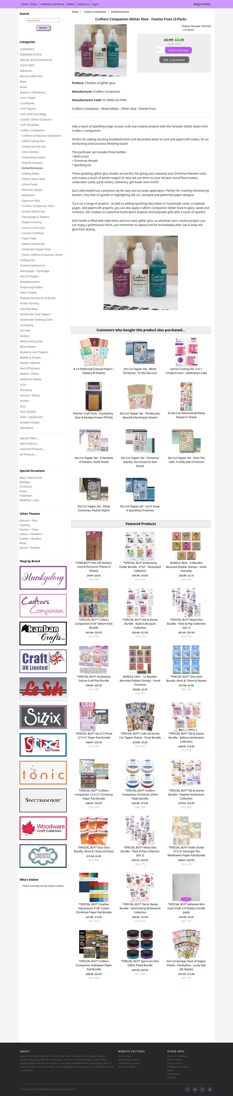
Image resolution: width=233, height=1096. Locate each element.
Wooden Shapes (30, 422)
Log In (95, 4)
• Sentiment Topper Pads (35, 249)
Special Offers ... (30, 438)
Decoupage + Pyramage (34, 271)
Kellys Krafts (201, 4)
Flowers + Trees (28, 529)
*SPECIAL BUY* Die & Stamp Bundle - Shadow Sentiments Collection (186, 794)
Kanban (24, 336)
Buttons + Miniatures (32, 92)
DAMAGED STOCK (30, 54)
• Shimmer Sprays (31, 190)
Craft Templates (29, 125)
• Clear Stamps (29, 152)
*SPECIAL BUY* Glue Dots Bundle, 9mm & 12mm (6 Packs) (94, 849)
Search (24, 13)
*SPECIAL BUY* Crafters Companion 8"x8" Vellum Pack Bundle (94, 623)
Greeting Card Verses (52, 4)
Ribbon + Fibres (29, 373)
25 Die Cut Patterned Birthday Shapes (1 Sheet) (186, 415)
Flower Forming (29, 303)
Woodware (26, 428)
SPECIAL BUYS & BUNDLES (36, 60)
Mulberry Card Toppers (34, 352)
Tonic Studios (28, 411)
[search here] (43, 20)
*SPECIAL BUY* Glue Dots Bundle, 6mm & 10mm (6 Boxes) (186, 678)
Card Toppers (28, 108)
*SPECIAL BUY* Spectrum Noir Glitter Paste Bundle (140, 963)
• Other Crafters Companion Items (41, 254)
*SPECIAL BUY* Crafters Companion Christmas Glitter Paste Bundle (140, 794)
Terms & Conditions (177, 1056)
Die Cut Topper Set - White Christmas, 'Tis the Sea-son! (140, 371)
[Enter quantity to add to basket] (160, 50)
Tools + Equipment (31, 417)
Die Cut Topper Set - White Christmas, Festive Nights (93, 508)
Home (24, 4)
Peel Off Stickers (30, 368)
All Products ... (28, 454)
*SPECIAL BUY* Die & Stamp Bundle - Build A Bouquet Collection (140, 623)
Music (23, 543)
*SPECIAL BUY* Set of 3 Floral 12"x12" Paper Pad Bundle (93, 735)
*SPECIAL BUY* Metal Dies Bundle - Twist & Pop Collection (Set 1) (186, 623)
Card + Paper (28, 97)
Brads (23, 87)
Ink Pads (25, 330)
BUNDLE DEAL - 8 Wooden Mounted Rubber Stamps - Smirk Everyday (186, 567)
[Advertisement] (107, 1018)
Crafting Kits (27, 260)
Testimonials (173, 1073)
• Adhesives (27, 195)
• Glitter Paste (28, 184)
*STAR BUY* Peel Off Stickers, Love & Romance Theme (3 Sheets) (93, 567)
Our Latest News (127, 1066)
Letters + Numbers (30, 534)
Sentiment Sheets (30, 379)
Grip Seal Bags (29, 309)
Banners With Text (31, 76)
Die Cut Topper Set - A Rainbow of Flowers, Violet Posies (93, 460)
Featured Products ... (32, 449)
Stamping (26, 390)
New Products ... (30, 443)
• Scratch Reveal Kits (32, 211)
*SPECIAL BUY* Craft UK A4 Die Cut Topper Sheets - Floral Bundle (140, 735)
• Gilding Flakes (29, 173)
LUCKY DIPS (27, 65)
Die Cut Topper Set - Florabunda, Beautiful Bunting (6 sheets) (140, 415)
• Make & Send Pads (32, 244)
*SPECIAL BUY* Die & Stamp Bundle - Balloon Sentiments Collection (186, 737)
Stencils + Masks (30, 395)
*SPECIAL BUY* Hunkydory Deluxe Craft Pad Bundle (94, 678)
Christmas (25, 486)
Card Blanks (27, 103)
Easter (23, 491)
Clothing (24, 525)
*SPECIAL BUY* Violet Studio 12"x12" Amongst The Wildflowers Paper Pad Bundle (186, 851)
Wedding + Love (29, 500)
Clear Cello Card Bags (33, 114)
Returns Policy (174, 1063)
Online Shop (124, 1056)
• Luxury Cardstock (32, 233)
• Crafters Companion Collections (40, 135)
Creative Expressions (32, 265)
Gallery (71, 4)
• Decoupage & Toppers (34, 217)
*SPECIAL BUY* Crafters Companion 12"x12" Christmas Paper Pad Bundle (94, 794)
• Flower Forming (30, 222)
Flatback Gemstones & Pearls (38, 298)
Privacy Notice (174, 1059)
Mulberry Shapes (30, 357)
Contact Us (83, 4)
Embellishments (30, 282)
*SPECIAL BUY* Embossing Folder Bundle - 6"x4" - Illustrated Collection (140, 567)
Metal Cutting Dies (31, 341)
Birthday (24, 482)
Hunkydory (26, 325)
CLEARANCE (27, 49)
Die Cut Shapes (29, 276)
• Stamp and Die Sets (33, 146)
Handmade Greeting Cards (36, 319)
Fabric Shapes (28, 292)
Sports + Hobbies (29, 547)
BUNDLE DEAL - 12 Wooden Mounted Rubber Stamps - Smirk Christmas (140, 680)
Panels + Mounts (30, 363)
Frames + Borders (30, 538)
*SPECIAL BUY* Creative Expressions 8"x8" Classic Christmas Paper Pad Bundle (94, 908)
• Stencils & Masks (31, 162)
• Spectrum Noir (30, 200)
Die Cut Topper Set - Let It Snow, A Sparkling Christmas (140, 508)
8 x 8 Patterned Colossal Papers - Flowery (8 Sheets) (93, 371)
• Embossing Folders (32, 157)
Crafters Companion (95, 11)
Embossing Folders (31, 287)
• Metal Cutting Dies (32, 141)
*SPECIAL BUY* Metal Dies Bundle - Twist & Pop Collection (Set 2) (140, 851)
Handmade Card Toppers (35, 314)
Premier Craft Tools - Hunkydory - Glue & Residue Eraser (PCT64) (94, 415)
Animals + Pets (28, 520)
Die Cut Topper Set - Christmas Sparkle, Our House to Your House (140, 462)
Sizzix (23, 384)
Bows (23, 81)
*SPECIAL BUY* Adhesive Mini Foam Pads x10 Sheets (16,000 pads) (186, 908)
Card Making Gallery (129, 1063)
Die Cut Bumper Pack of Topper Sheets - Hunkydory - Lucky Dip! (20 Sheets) (186, 965)
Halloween (25, 495)
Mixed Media (28, 346)
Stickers (24, 401)
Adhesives (26, 70)
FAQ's (170, 1070)
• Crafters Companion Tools (37, 206)
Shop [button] (33, 4)
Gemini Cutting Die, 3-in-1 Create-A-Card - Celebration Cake (186, 371)
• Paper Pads (28, 238)
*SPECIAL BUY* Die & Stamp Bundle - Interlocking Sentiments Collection (140, 908)
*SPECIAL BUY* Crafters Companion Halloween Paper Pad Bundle (94, 965)
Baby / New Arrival (30, 477)
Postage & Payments (178, 1066)
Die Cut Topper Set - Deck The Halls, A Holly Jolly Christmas (186, 460)
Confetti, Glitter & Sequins (36, 119)
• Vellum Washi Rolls (32, 179)
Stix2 (23, 406)
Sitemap (171, 1077)
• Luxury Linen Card (32, 227)
